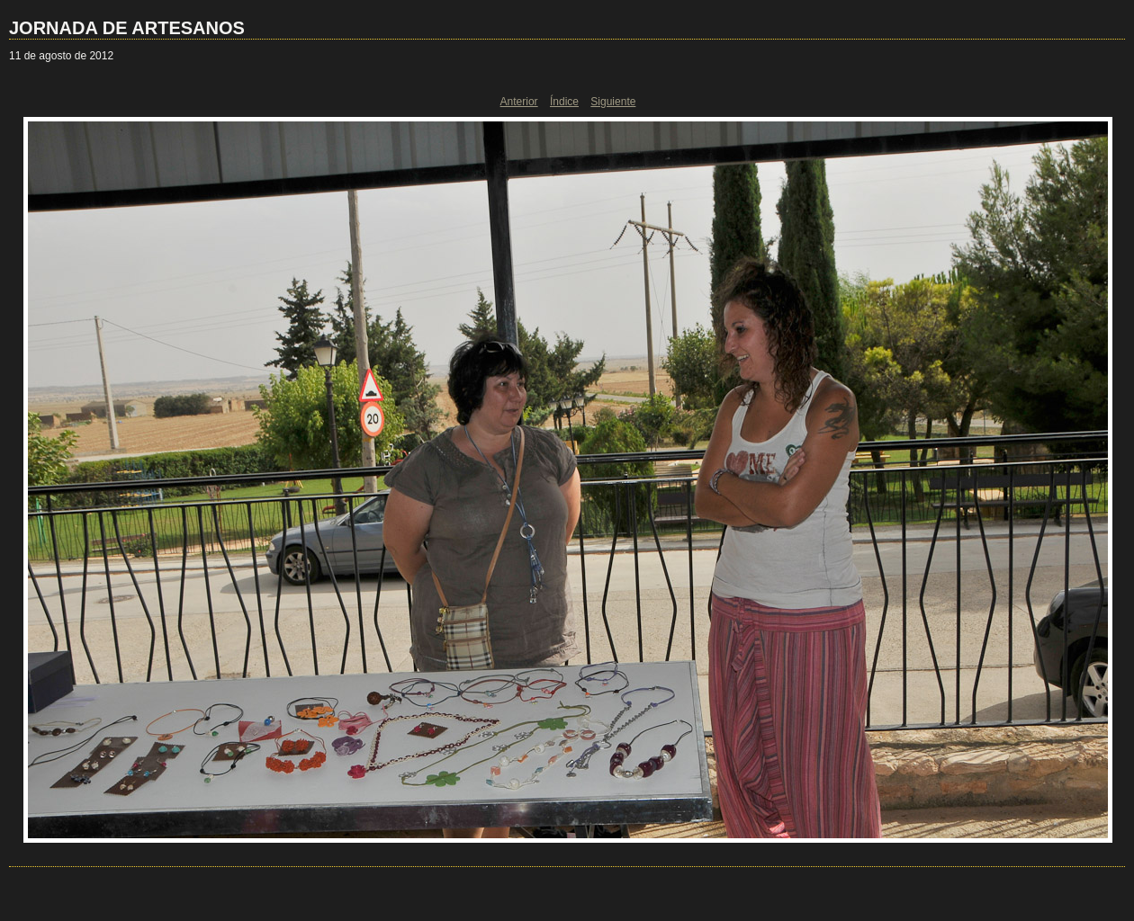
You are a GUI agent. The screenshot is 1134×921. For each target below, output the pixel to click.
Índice (564, 101)
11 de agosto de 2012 (61, 55)
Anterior (519, 101)
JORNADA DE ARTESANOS (127, 28)
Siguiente (612, 101)
